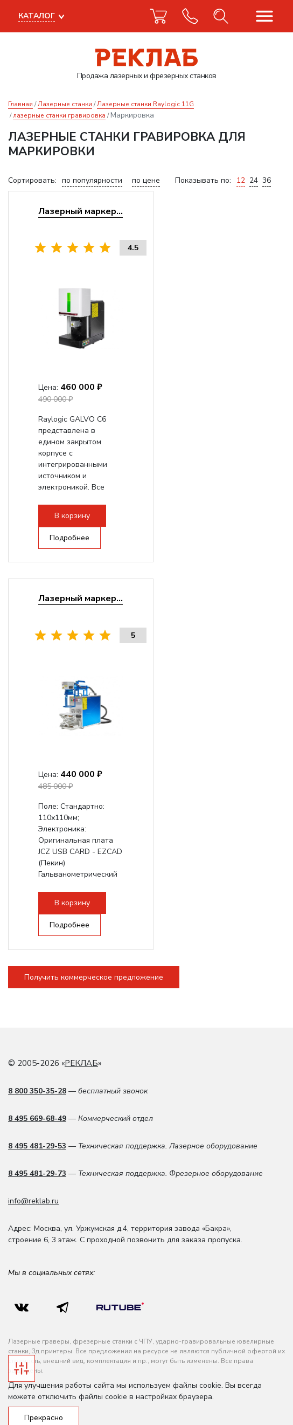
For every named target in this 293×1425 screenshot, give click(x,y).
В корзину (91, 520)
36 (266, 180)
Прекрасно (43, 1392)
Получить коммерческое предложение (93, 951)
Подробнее (167, 520)
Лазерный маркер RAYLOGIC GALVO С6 (142, 215)
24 (253, 180)
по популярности (92, 180)
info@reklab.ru (33, 1176)
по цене (146, 180)
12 (240, 180)
